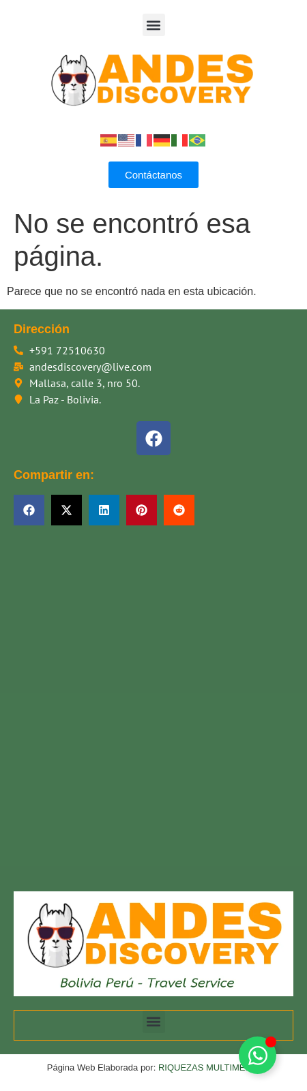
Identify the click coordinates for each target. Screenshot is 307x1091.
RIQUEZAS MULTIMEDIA (209, 1067)
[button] (154, 25)
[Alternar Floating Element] (257, 1055)
